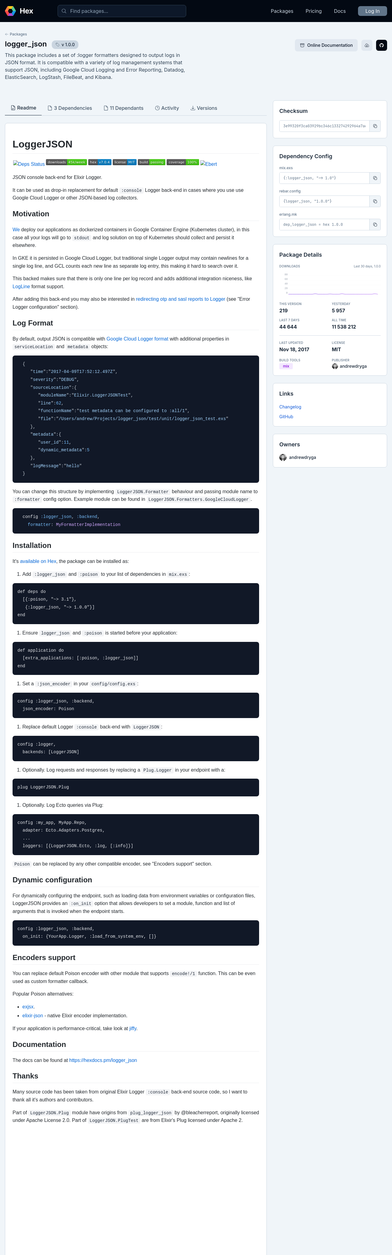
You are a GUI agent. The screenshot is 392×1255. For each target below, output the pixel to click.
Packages (282, 11)
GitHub (286, 416)
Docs (340, 11)
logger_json (26, 43)
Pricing (314, 11)
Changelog (290, 406)
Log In (372, 11)
